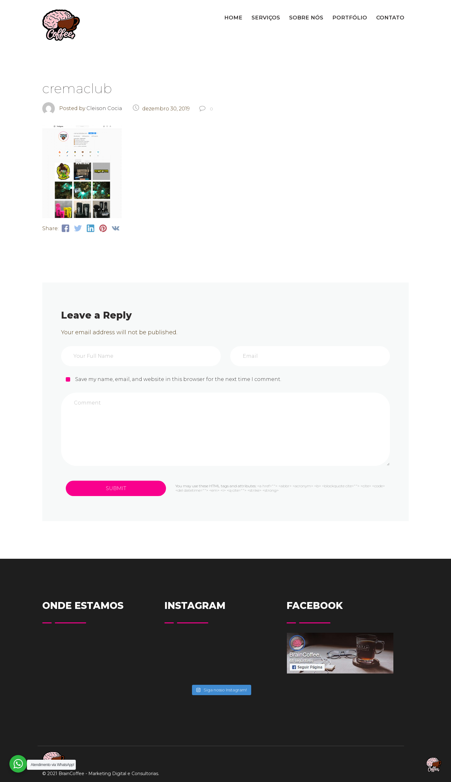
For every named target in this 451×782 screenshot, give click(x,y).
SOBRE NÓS (306, 17)
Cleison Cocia (104, 108)
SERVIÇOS (265, 17)
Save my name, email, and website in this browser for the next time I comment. (178, 379)
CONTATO (390, 17)
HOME (233, 17)
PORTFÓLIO (349, 17)
